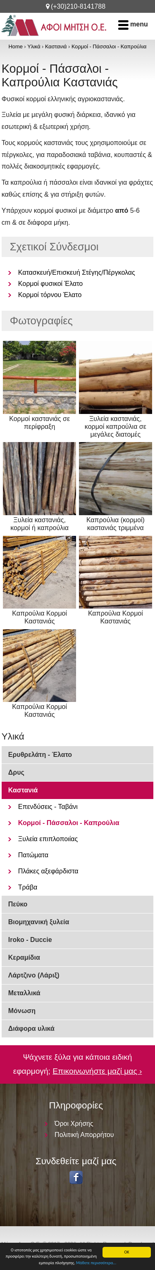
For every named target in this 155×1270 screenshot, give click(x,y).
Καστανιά (56, 46)
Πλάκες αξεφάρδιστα (48, 871)
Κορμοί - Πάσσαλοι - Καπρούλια (109, 46)
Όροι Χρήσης (74, 1123)
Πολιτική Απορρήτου (84, 1134)
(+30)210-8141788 (78, 6)
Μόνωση (22, 1010)
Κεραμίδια (24, 957)
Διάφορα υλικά (31, 1028)
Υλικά (33, 46)
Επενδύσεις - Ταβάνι (48, 806)
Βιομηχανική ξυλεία (38, 921)
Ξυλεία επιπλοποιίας (48, 838)
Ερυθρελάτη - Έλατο (40, 754)
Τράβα (28, 887)
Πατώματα (33, 855)
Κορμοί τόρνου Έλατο (50, 294)
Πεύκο (18, 904)
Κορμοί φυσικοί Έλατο (50, 283)
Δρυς (16, 772)
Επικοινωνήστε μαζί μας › (97, 1071)
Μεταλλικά (24, 992)
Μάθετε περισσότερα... (96, 1263)
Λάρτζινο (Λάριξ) (34, 975)
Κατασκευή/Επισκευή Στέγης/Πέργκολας (76, 272)
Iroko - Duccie (30, 939)
